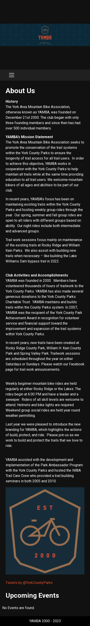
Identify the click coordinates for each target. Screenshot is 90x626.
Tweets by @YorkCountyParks (29, 583)
